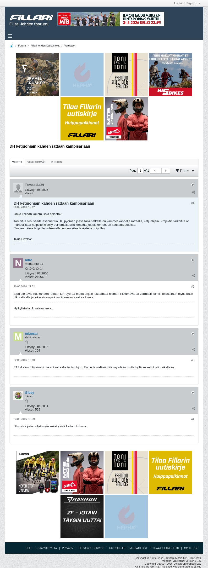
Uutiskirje (117, 548)
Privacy (67, 548)
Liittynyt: (30, 189)
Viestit (17, 162)
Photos (56, 162)
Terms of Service (91, 548)
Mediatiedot (138, 548)
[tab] (17, 162)
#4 (192, 419)
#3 (192, 360)
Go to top (191, 548)
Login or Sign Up (187, 3)
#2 (192, 286)
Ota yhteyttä (47, 548)
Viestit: (29, 193)
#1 (192, 203)
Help (29, 548)
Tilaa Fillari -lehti (165, 548)
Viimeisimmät (36, 162)
